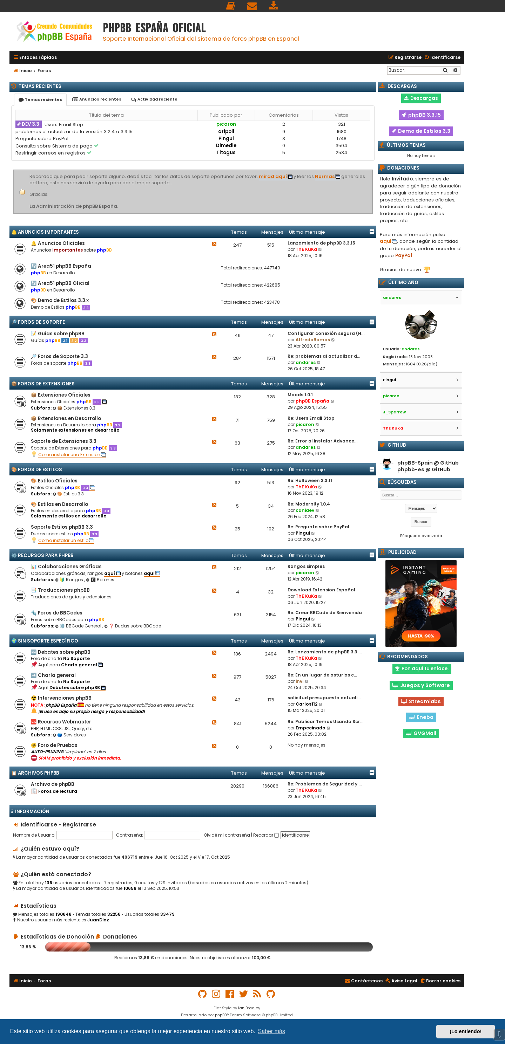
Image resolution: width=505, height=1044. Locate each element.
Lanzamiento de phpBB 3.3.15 (321, 243)
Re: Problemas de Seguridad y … (325, 784)
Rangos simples (306, 566)
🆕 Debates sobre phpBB (60, 652)
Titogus (226, 152)
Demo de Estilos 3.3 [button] (421, 131)
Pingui (226, 138)
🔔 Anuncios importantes (45, 232)
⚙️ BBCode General (78, 626)
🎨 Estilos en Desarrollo (59, 504)
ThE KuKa (306, 249)
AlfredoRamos (313, 340)
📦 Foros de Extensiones (43, 383)
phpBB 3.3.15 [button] (421, 114)
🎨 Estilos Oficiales (54, 481)
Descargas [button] (421, 98)
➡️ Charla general (53, 675)
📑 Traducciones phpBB (60, 590)
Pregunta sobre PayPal (41, 138)
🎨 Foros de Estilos (36, 469)
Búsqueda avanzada (421, 535)
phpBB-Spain (415, 463)
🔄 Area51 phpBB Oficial (60, 283)
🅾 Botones (100, 580)
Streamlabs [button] (421, 701)
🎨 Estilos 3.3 (68, 494)
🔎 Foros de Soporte (38, 322)
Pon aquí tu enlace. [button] (422, 668)
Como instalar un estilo (63, 540)
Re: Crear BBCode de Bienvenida (325, 613)
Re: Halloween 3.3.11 (310, 480)
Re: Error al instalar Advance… (322, 441)
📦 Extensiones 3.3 (74, 408)
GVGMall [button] (421, 733)
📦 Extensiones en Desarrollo (66, 418)
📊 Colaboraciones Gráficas (66, 566)
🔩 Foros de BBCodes (56, 613)
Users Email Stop (64, 124)
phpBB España (312, 401)
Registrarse (79, 824)
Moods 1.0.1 (300, 395)
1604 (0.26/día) (421, 364)
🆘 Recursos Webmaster (61, 722)
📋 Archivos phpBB (35, 773)
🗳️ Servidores (69, 735)
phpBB (221, 1015)
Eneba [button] (421, 717)
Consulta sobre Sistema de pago (54, 146)
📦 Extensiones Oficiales (60, 395)
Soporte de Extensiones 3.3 (63, 441)
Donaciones (116, 936)
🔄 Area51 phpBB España (61, 266)
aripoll (226, 131)
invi (299, 681)
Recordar (266, 835)
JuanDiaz (98, 920)
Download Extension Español (321, 590)
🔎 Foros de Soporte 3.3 (59, 356)
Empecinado (310, 728)
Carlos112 (306, 704)
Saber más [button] (271, 1031)
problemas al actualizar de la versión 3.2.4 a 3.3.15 (74, 131)
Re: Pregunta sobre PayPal (318, 527)
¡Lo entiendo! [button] (466, 1031)
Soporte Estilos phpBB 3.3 (62, 527)
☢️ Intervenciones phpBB (61, 698)
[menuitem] (231, 6)
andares (306, 362)
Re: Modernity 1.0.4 (309, 504)
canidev (305, 510)
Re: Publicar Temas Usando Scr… (325, 721)
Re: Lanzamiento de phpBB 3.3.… (325, 652)
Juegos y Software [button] (421, 685)
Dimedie (226, 145)
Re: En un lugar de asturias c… (322, 675)
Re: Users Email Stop (311, 418)
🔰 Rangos (69, 580)
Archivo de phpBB (52, 784)
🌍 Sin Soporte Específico (44, 641)
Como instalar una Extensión (69, 455)
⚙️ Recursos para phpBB (42, 555)
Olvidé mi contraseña (227, 835)
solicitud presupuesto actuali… (324, 698)
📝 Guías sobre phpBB (58, 333)
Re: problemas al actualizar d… (324, 356)
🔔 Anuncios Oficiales (58, 243)
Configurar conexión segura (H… (326, 333)
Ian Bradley (249, 1008)
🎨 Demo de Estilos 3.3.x (60, 300)
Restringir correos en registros (51, 153)
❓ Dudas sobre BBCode (132, 626)
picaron (226, 124)
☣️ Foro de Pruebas (54, 745)
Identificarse (39, 824)
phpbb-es (410, 469)
